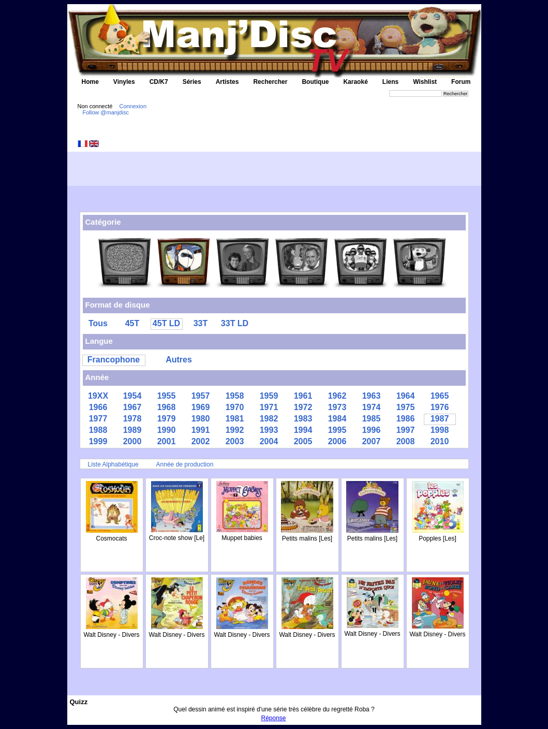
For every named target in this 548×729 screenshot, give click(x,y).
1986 (405, 418)
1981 (235, 418)
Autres (179, 359)
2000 (132, 441)
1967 (132, 407)
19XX (98, 395)
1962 (337, 395)
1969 (200, 407)
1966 (98, 407)
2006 (337, 441)
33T (201, 323)
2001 (166, 441)
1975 (405, 407)
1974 (371, 407)
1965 (440, 395)
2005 (303, 441)
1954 (132, 395)
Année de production (185, 464)
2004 (269, 441)
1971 (269, 407)
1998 (440, 430)
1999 (98, 441)
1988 (98, 430)
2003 (235, 441)
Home (90, 81)
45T (132, 323)
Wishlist (425, 81)
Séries (192, 81)
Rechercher (270, 81)
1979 (166, 418)
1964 (405, 395)
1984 (337, 418)
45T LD (166, 323)
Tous (98, 323)
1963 (371, 395)
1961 (303, 395)
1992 (235, 430)
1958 (235, 395)
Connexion (132, 106)
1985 (371, 418)
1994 (303, 430)
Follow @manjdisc (106, 112)
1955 (166, 395)
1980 (200, 418)
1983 (303, 418)
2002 (200, 441)
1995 (337, 430)
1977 (98, 418)
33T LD (234, 323)
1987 (440, 418)
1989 (132, 430)
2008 (405, 441)
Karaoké (355, 81)
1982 (269, 418)
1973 (337, 407)
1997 (405, 430)
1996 (371, 430)
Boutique (315, 81)
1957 (200, 395)
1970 (235, 407)
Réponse (273, 718)
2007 (371, 441)
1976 (440, 407)
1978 (132, 418)
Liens (390, 81)
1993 (269, 430)
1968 (166, 407)
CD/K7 (159, 81)
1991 (200, 430)
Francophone (113, 359)
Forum (460, 81)
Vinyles (124, 81)
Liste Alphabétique (113, 464)
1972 (303, 407)
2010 (440, 441)
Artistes (227, 81)
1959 (269, 395)
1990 (166, 430)
